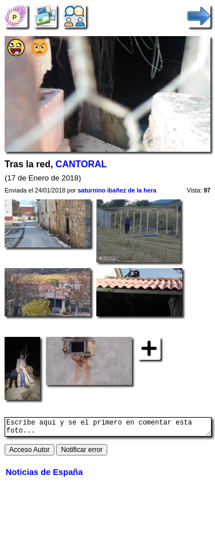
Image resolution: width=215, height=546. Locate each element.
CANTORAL (81, 164)
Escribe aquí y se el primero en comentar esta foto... (108, 428)
